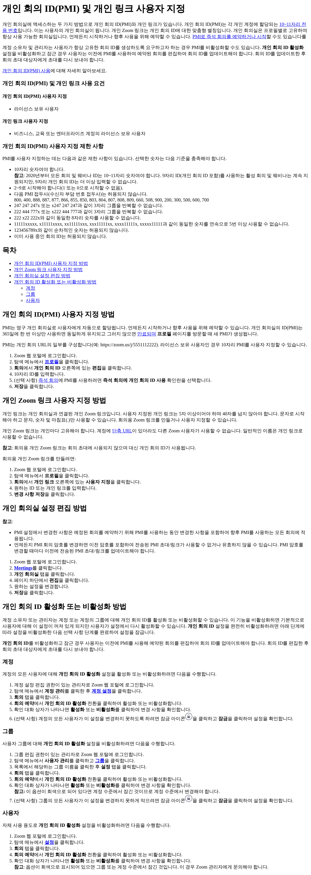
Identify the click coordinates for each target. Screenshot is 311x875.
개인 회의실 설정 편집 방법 (42, 275)
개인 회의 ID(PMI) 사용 (26, 70)
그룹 (30, 294)
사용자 (33, 300)
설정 (49, 842)
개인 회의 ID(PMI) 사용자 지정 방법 (51, 263)
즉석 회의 (48, 380)
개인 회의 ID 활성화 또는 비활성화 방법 (55, 281)
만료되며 (146, 333)
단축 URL (122, 430)
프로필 (52, 361)
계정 (30, 287)
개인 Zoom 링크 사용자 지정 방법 (48, 269)
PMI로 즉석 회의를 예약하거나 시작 (229, 36)
